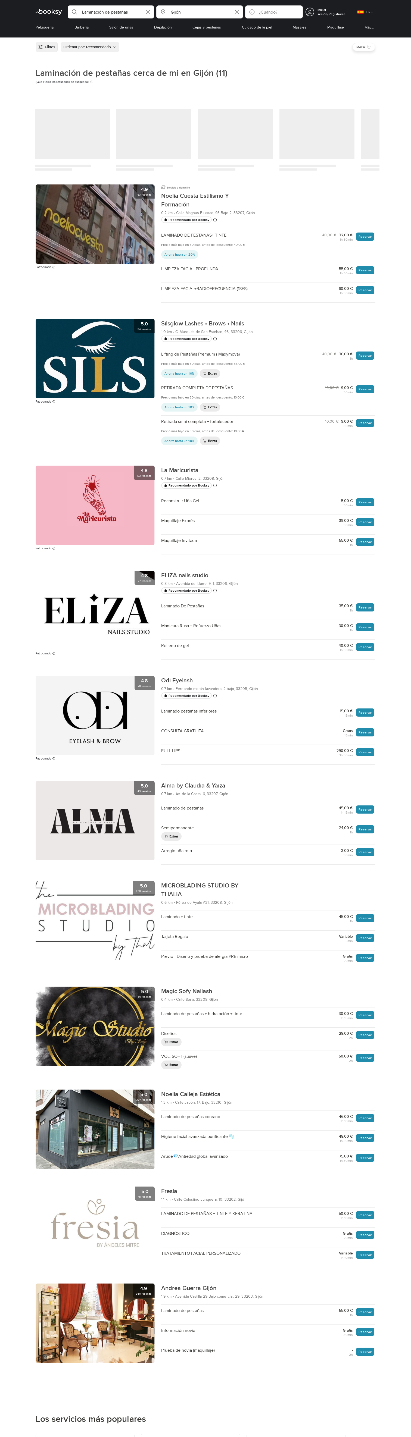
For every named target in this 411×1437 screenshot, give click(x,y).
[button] (111, 11)
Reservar (365, 236)
